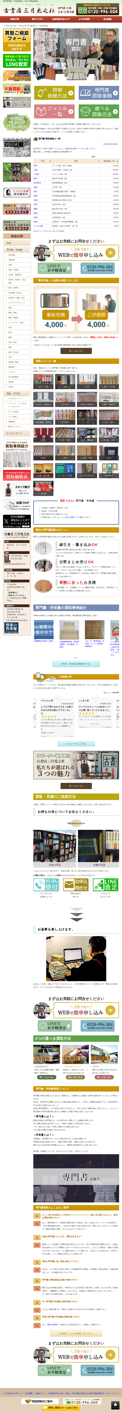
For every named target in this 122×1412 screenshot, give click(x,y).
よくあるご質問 (68, 517)
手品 (10, 327)
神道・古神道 (13, 270)
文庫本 (10, 387)
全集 (9, 243)
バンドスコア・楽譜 (15, 322)
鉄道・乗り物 (13, 352)
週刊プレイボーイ (15, 426)
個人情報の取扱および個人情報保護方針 (88, 1393)
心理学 (36, 174)
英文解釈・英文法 (15, 293)
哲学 (35, 166)
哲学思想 (11, 255)
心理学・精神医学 (15, 275)
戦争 (35, 204)
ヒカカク (51, 733)
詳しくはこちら (76, 351)
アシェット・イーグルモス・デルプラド (17, 405)
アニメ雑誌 (12, 417)
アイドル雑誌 (13, 412)
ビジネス (11, 372)
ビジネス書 (38, 226)
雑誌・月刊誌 (13, 393)
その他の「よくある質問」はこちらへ (76, 1333)
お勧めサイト (40, 1393)
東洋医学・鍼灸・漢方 (16, 298)
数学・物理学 (13, 288)
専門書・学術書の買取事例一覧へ (76, 664)
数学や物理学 (52, 1325)
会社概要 (29, 1393)
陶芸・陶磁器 (13, 318)
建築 (35, 196)
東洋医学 (37, 183)
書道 (35, 187)
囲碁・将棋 (12, 312)
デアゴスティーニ (15, 399)
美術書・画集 (13, 362)
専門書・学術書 (14, 250)
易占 (35, 191)
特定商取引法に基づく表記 (59, 1393)
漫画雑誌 (11, 422)
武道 (35, 200)
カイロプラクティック (16, 303)
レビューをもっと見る (76, 744)
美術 (35, 222)
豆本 (10, 357)
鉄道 (35, 217)
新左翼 (10, 382)
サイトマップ (112, 1393)
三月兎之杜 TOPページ (14, 1393)
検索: (105, 157)
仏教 (35, 170)
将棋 (35, 213)
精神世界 (11, 367)
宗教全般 (11, 260)
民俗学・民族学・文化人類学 (17, 281)
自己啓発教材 (13, 377)
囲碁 (35, 209)
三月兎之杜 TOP (10, 26)
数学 (35, 178)
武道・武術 (12, 342)
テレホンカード (14, 433)
